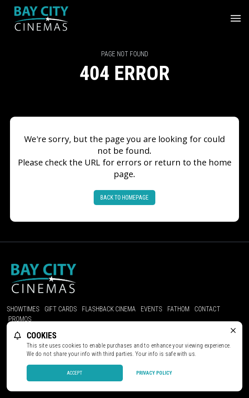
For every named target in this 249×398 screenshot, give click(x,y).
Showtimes (23, 309)
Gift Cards (61, 309)
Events (151, 309)
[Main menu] (235, 18)
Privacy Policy (154, 373)
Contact (207, 309)
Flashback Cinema (109, 309)
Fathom (178, 309)
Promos (20, 319)
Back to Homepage (124, 197)
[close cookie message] (233, 330)
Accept (74, 373)
